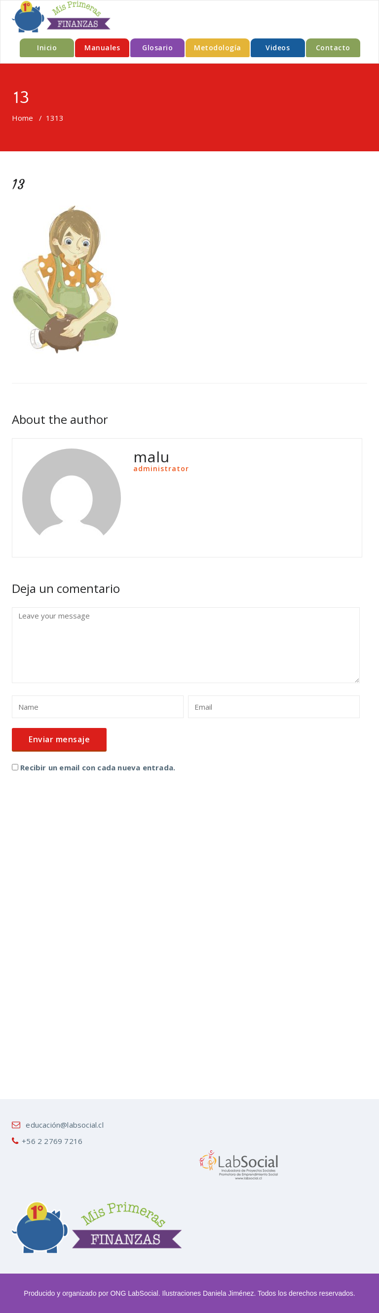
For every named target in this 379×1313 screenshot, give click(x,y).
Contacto (333, 47)
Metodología (217, 47)
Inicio (47, 47)
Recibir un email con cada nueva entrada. (97, 767)
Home (22, 118)
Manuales (102, 47)
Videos (277, 47)
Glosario (157, 47)
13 (50, 118)
